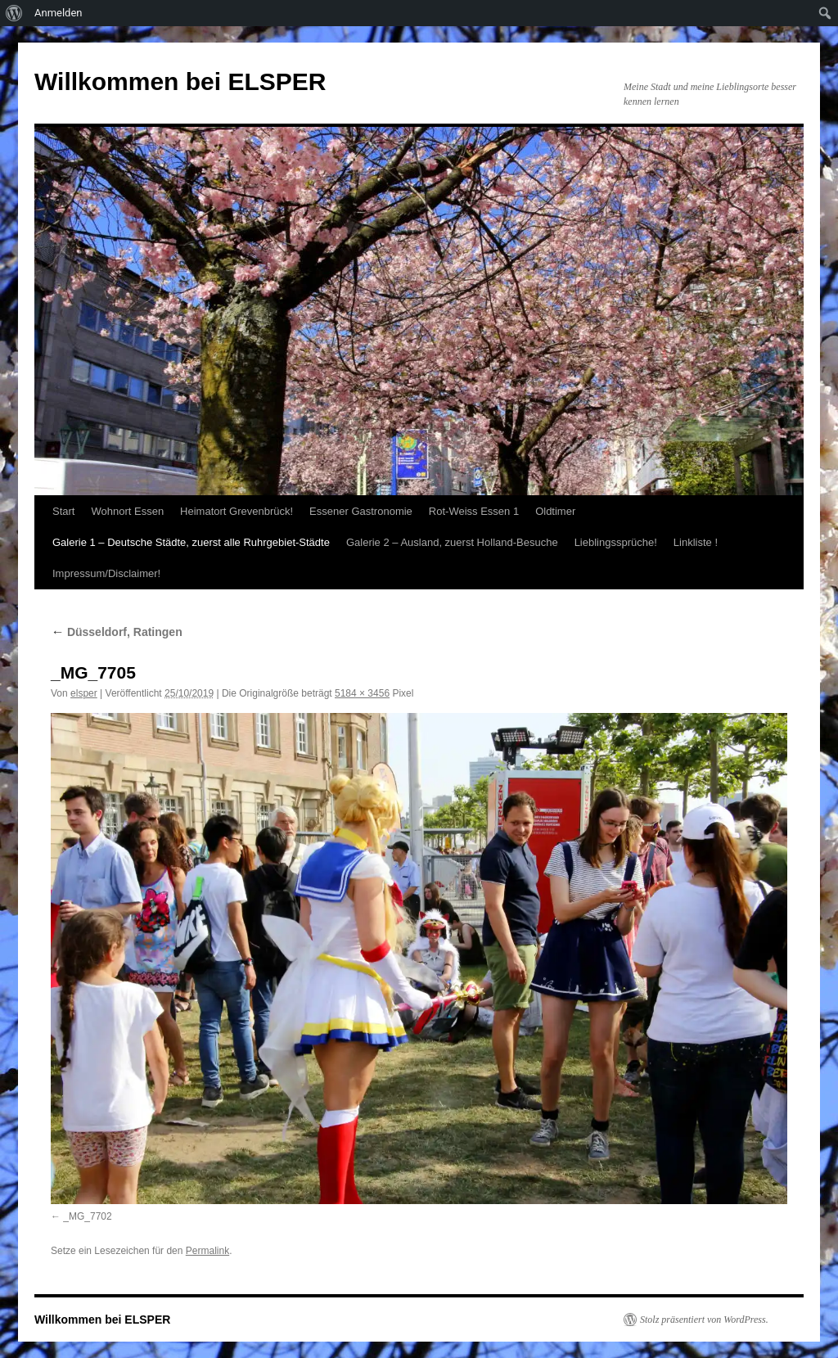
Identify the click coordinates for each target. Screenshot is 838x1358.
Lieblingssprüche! (615, 542)
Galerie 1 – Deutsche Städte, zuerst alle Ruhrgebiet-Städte (191, 542)
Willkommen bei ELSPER (180, 81)
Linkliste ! (696, 542)
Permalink (207, 1250)
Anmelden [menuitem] (58, 13)
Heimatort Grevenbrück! (236, 511)
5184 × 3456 (362, 693)
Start (63, 511)
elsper (83, 693)
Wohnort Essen (127, 511)
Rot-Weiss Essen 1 (474, 511)
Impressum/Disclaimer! (106, 573)
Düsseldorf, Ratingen (116, 631)
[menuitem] (14, 13)
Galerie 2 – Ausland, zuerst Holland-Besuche (452, 542)
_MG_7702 (87, 1216)
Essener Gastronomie (360, 511)
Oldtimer (555, 511)
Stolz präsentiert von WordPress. (704, 1319)
